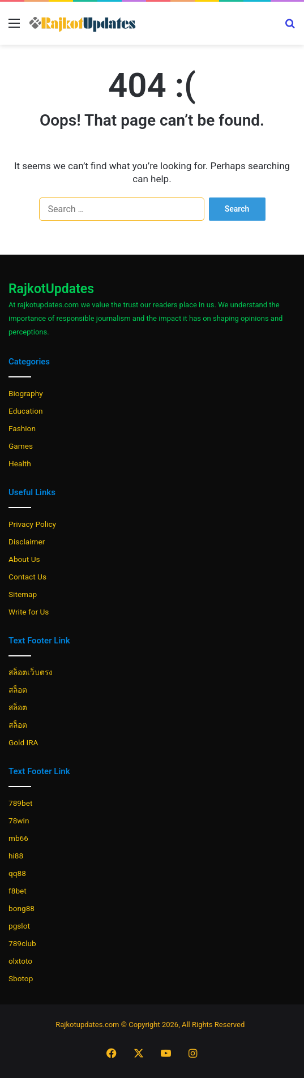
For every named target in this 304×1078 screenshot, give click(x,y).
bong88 (21, 908)
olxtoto (20, 960)
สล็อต (17, 689)
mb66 (18, 838)
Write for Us (28, 611)
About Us (24, 559)
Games (20, 445)
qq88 (17, 873)
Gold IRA (23, 742)
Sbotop (20, 978)
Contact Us (27, 576)
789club (22, 943)
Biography (25, 393)
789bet (20, 803)
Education (25, 410)
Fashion (22, 428)
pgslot (19, 925)
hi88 (15, 855)
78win (18, 820)
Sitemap (22, 594)
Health (19, 463)
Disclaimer (26, 541)
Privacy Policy (32, 524)
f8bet (17, 890)
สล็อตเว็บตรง (30, 672)
